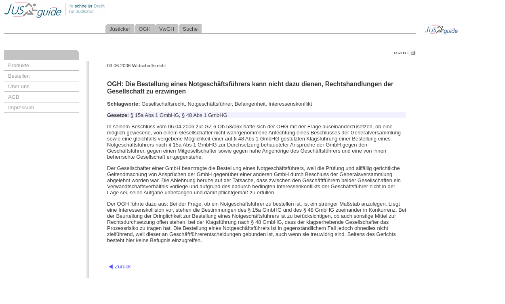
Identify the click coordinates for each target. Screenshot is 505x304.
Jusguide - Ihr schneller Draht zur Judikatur (81, 10)
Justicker (119, 29)
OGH (145, 29)
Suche (190, 29)
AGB (13, 97)
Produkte (18, 65)
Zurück (123, 267)
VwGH (167, 29)
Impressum (21, 107)
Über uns (18, 86)
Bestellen (18, 76)
